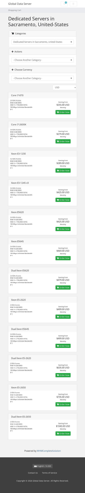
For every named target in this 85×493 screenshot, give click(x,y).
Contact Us (33, 473)
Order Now (63, 112)
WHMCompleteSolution (49, 450)
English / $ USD (42, 466)
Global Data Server (20, 4)
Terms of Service (49, 473)
